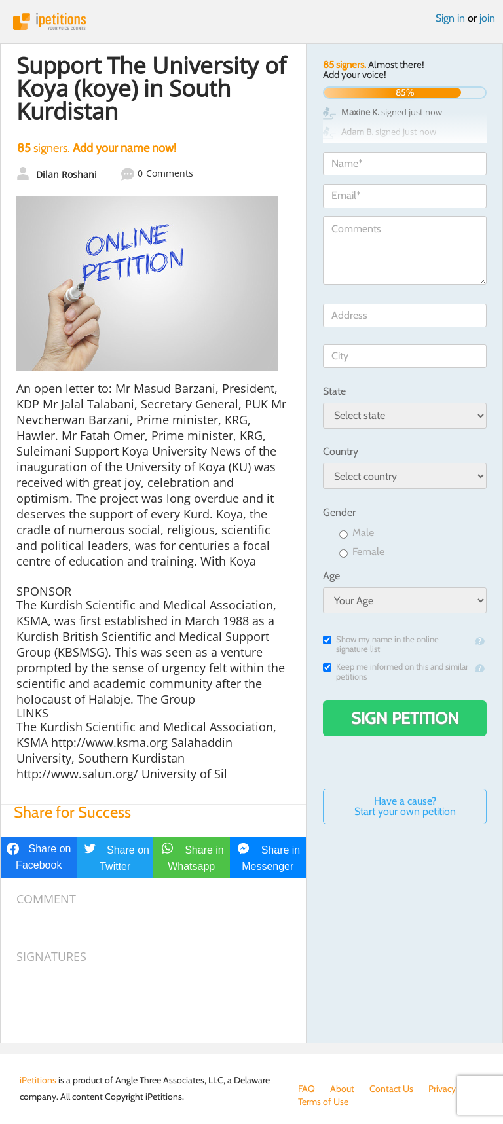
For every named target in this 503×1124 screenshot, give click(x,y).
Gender (339, 512)
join (487, 18)
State (334, 391)
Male (356, 533)
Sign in (450, 18)
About (342, 1089)
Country (340, 451)
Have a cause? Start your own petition (405, 806)
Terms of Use (323, 1102)
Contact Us (391, 1089)
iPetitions (251, 21)
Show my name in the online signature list (381, 644)
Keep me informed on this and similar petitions (395, 671)
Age (331, 576)
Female (361, 552)
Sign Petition (405, 718)
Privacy (442, 1089)
